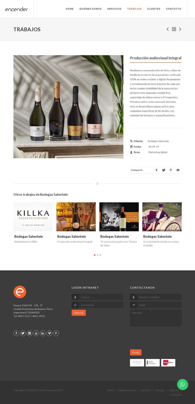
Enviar (135, 352)
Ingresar (78, 312)
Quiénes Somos (127, 390)
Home (110, 390)
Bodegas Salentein (28, 236)
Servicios (146, 390)
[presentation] (157, 338)
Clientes (174, 390)
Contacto (176, 394)
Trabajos (160, 390)
